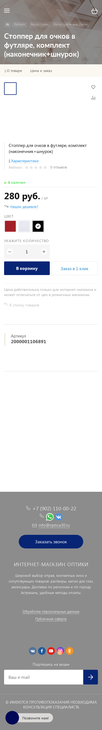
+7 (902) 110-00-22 (54, 508)
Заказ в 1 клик (74, 268)
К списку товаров (24, 304)
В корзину (27, 268)
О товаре (14, 70)
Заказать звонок (51, 541)
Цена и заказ (41, 70)
